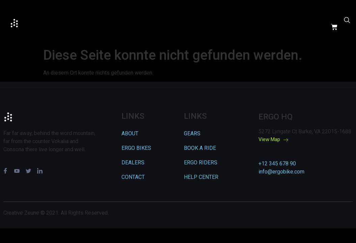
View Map (273, 139)
